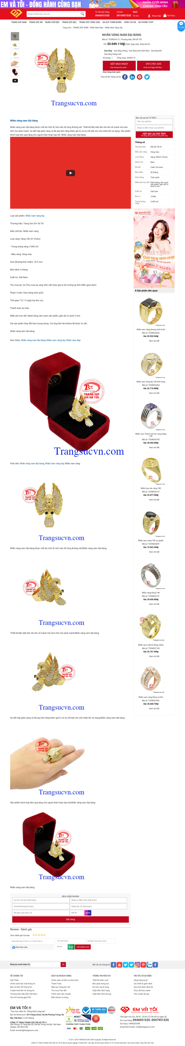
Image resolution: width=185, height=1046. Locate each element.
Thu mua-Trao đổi (58, 990)
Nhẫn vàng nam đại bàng (24, 120)
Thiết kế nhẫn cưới (100, 980)
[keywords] (51, 14)
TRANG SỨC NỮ (36, 22)
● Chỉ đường (28, 1018)
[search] (83, 14)
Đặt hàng (70, 919)
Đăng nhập (154, 16)
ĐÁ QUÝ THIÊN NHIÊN (112, 22)
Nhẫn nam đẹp (73, 340)
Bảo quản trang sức (100, 984)
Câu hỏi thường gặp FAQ (20, 997)
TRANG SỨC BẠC (69, 22)
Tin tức (136, 16)
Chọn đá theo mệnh (142, 990)
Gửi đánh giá (83, 947)
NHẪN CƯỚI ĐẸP (52, 22)
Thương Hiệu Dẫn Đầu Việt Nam (23, 994)
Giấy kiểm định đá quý (101, 994)
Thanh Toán (56, 984)
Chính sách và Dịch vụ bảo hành (64, 980)
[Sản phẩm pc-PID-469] (154, 248)
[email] (45, 964)
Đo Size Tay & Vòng (100, 987)
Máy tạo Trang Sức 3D (60, 987)
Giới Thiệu (14, 980)
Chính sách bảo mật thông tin (22, 984)
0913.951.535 (153, 65)
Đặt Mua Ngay (119, 65)
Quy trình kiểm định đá (143, 987)
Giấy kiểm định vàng (101, 990)
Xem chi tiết (154, 341)
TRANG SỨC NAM (18, 22)
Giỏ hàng (169, 15)
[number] (113, 58)
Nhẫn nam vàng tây (35, 215)
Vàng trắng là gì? (141, 980)
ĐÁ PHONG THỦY (145, 22)
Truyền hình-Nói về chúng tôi (22, 990)
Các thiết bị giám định (143, 984)
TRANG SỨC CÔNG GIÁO (89, 22)
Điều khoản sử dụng (59, 997)
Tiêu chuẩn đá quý (141, 994)
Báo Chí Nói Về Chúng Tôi (21, 987)
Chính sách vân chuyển (61, 994)
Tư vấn (181, 27)
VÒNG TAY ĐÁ (130, 22)
